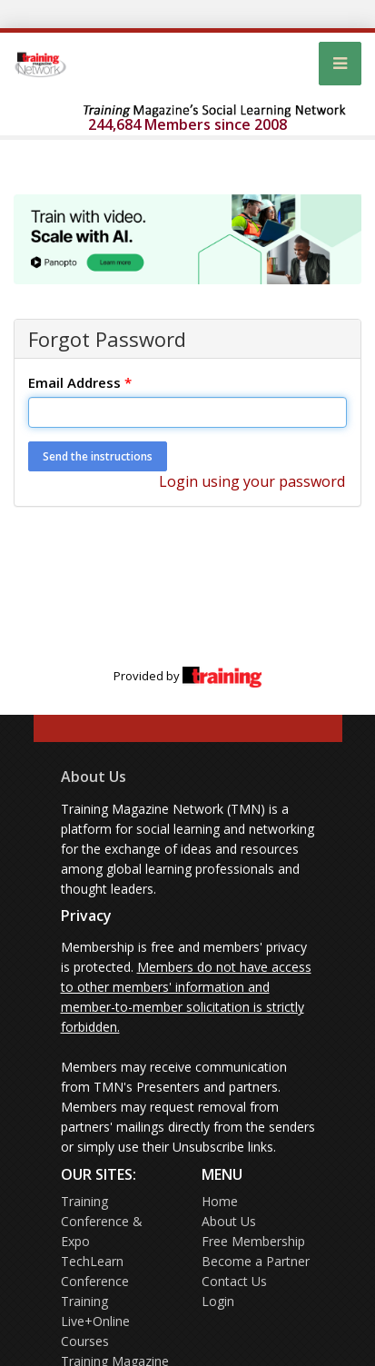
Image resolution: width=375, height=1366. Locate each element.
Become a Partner (256, 1261)
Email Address (80, 382)
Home (220, 1201)
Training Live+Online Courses (95, 1321)
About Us (93, 777)
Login (218, 1301)
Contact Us (234, 1281)
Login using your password (252, 481)
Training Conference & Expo (102, 1221)
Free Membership (253, 1241)
